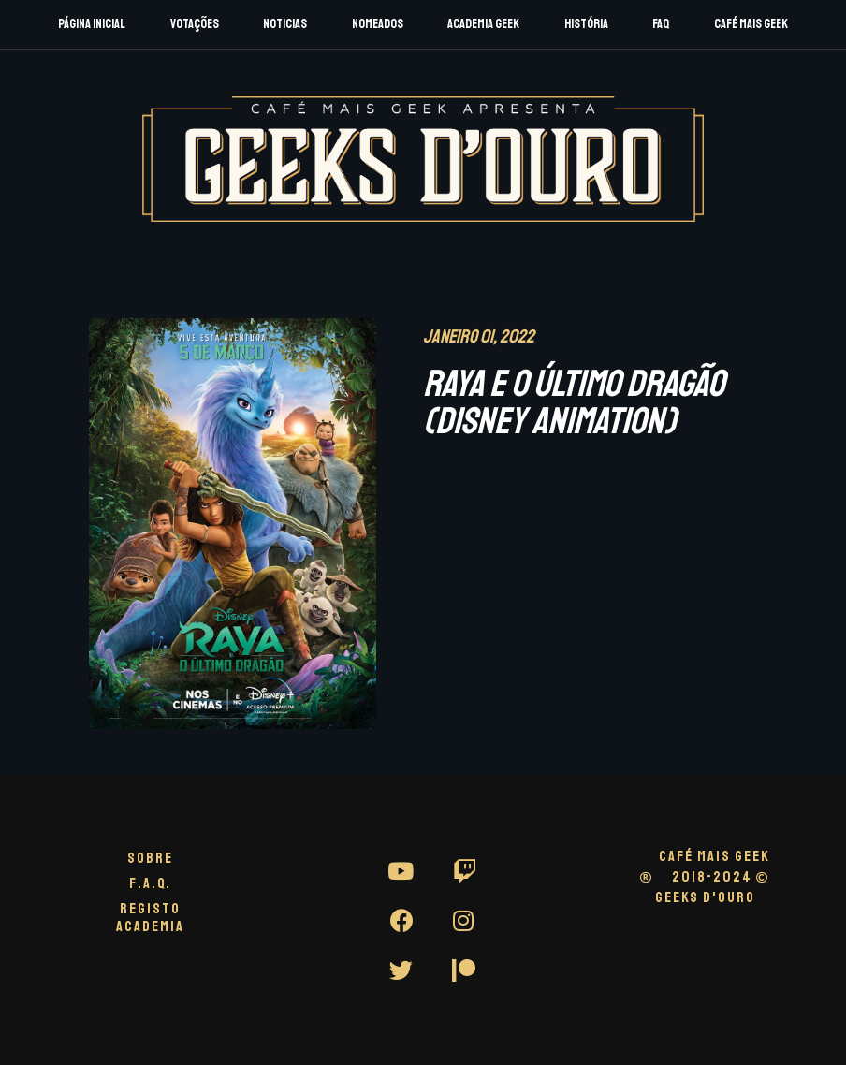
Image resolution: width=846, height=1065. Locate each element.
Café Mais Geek (751, 24)
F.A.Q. (150, 883)
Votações (194, 24)
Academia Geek (483, 24)
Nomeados (377, 24)
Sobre (150, 858)
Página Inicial (91, 24)
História (586, 24)
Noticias (285, 24)
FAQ (660, 24)
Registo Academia (150, 917)
